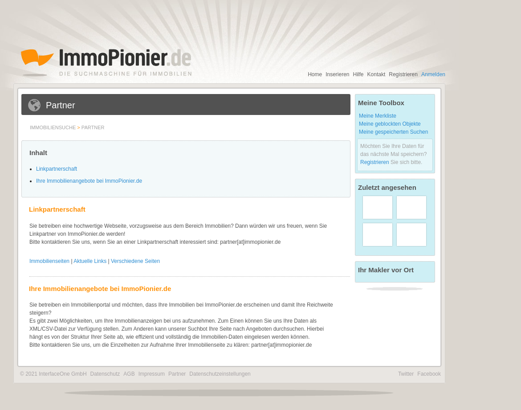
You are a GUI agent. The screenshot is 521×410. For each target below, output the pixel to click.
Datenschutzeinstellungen (219, 374)
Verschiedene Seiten (135, 261)
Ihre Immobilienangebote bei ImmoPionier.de (89, 181)
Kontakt (376, 74)
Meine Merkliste (377, 116)
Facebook (429, 374)
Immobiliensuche (53, 127)
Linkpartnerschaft (56, 169)
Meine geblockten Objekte (390, 124)
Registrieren (403, 74)
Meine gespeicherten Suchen (393, 132)
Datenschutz (105, 374)
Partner (93, 127)
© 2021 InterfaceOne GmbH (53, 374)
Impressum (151, 374)
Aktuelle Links (89, 261)
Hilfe (358, 74)
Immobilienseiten (49, 261)
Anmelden (433, 74)
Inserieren (337, 74)
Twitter (406, 374)
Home (315, 74)
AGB (128, 374)
